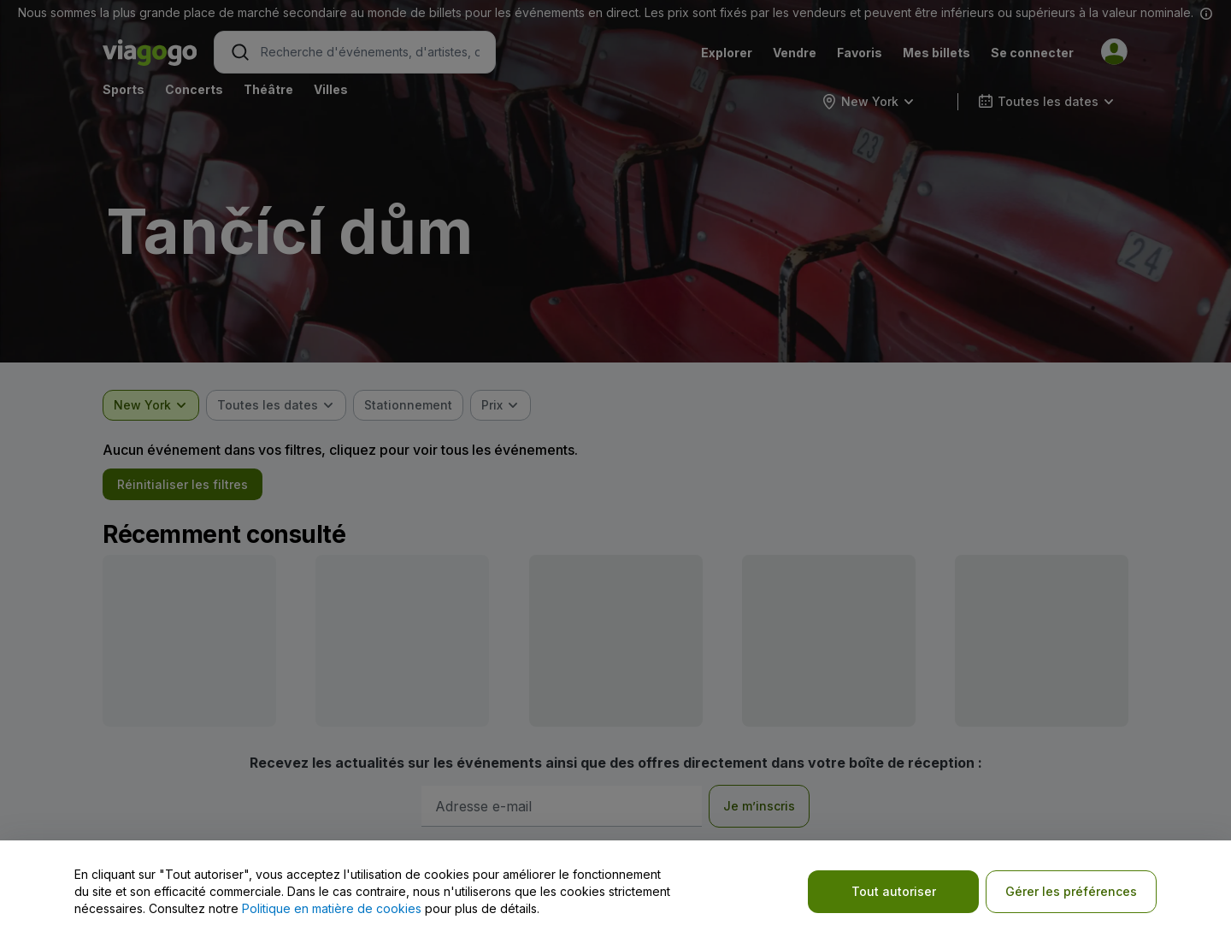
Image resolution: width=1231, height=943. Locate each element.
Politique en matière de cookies (331, 908)
